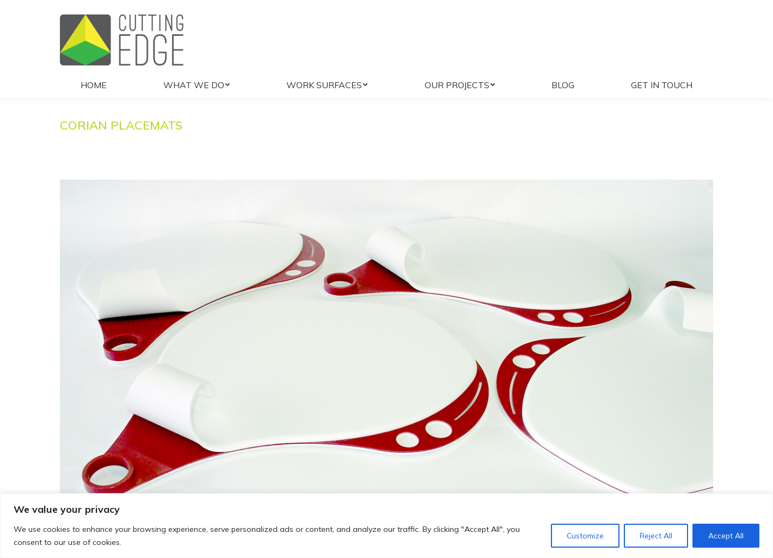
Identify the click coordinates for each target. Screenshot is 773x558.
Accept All (726, 536)
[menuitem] (93, 85)
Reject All (656, 536)
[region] (386, 525)
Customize (585, 536)
